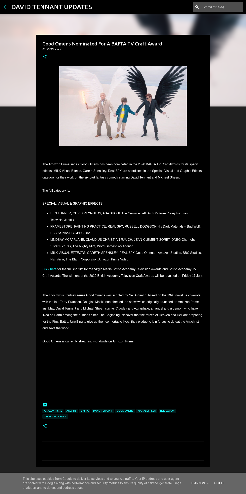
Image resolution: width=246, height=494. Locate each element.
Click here (49, 269)
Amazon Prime (53, 410)
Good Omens (125, 410)
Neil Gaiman (167, 410)
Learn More (200, 483)
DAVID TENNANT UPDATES (51, 6)
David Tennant (102, 410)
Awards (71, 410)
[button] (44, 57)
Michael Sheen (147, 410)
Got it (219, 483)
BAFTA (85, 410)
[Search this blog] (222, 7)
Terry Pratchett (55, 416)
